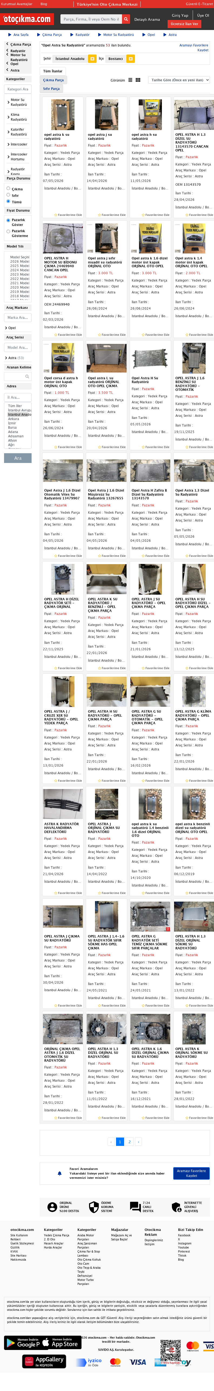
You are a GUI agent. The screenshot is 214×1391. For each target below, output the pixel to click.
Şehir (47, 58)
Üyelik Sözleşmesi (22, 1243)
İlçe (101, 58)
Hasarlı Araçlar (53, 1243)
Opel (148, 35)
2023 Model (18, 274)
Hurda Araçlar (53, 1247)
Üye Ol (203, 15)
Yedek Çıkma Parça (56, 1235)
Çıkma (17, 189)
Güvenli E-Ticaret (199, 4)
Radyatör (80, 35)
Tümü (17, 202)
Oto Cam (83, 1263)
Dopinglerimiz (154, 1240)
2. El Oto (49, 1239)
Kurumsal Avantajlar (16, 4)
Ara (18, 458)
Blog (43, 4)
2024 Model (18, 270)
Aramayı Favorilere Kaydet (191, 1173)
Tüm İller (18, 406)
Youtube (183, 1247)
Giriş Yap (180, 15)
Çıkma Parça (49, 35)
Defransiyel (84, 1275)
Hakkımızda (18, 1259)
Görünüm (118, 80)
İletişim (149, 1244)
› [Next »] (138, 1141)
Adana (18, 432)
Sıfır (15, 196)
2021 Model (18, 283)
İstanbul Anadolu (18, 414)
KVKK (14, 1251)
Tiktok (182, 1255)
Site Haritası (18, 1255)
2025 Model (18, 266)
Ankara (18, 419)
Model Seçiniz (18, 257)
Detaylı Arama (147, 19)
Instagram (184, 1243)
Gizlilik (15, 1247)
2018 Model (18, 296)
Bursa (18, 427)
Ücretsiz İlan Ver (184, 24)
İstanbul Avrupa (18, 410)
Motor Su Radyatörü (116, 35)
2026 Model (18, 261)
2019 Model (18, 292)
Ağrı (18, 445)
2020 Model (18, 287)
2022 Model (18, 279)
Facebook (184, 1235)
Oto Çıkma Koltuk (89, 1259)
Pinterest (184, 1251)
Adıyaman (18, 436)
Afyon (18, 440)
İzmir (18, 423)
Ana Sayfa (18, 35)
